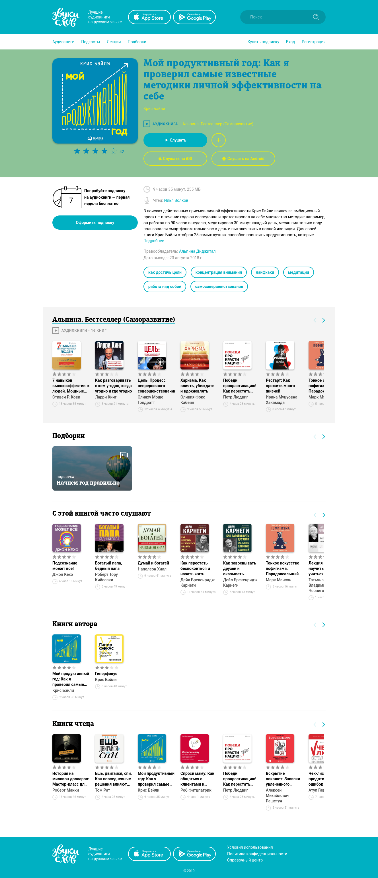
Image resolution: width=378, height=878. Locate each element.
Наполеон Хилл (152, 569)
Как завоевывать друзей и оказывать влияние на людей (240, 569)
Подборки (137, 42)
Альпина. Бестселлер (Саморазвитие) (217, 124)
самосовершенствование (219, 286)
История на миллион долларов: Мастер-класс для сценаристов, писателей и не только (70, 779)
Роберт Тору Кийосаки (106, 577)
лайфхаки (265, 272)
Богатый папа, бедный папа (108, 566)
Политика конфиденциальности (257, 854)
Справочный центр (245, 860)
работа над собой (164, 286)
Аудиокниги (63, 42)
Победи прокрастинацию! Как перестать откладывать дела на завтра (240, 386)
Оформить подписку (95, 222)
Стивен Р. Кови (66, 397)
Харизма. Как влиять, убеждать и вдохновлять (197, 385)
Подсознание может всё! (64, 566)
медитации (298, 272)
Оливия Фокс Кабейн (192, 400)
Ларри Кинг (105, 397)
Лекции (114, 42)
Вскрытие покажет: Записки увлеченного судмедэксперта (283, 779)
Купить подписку (263, 42)
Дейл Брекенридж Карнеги (197, 583)
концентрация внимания (219, 272)
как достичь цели (165, 272)
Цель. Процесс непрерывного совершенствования (156, 385)
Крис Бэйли (63, 690)
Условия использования (250, 847)
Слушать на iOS (175, 158)
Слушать (175, 140)
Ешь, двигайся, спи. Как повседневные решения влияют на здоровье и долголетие (113, 779)
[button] (63, 42)
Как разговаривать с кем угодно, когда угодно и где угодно (113, 385)
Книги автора (74, 624)
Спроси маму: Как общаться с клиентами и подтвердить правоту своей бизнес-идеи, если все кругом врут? (197, 779)
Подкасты (90, 42)
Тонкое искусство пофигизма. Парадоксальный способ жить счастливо (282, 569)
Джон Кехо (62, 574)
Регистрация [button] (314, 42)
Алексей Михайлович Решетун (277, 795)
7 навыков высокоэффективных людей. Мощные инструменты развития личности (70, 386)
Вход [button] (290, 42)
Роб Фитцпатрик (195, 790)
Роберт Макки (65, 790)
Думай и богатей (153, 563)
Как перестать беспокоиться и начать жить (195, 568)
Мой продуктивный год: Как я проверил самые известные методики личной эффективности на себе (70, 679)
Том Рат (102, 790)
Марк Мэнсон (278, 580)
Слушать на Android (243, 158)
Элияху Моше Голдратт (150, 400)
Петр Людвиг (235, 397)
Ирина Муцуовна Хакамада (281, 400)
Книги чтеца (73, 724)
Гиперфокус (106, 673)
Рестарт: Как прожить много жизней (280, 385)
